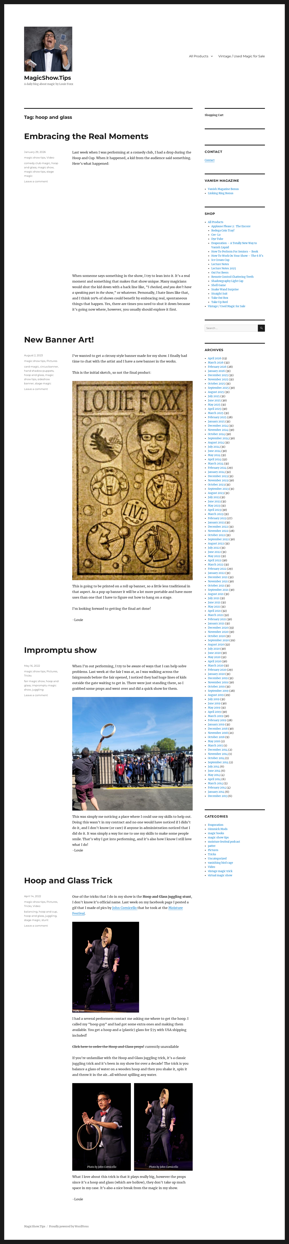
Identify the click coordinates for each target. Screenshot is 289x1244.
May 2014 (214, 775)
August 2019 (216, 695)
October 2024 (216, 434)
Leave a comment (36, 181)
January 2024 (216, 472)
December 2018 (218, 728)
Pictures (52, 360)
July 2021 (213, 598)
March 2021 (215, 615)
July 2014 (213, 766)
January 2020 (216, 674)
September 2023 (218, 489)
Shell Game (218, 285)
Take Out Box (219, 298)
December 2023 (218, 476)
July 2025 (214, 396)
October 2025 (216, 383)
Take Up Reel (219, 302)
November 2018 (218, 733)
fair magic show (34, 681)
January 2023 (216, 522)
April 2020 (214, 661)
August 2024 (216, 442)
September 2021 (218, 590)
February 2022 (217, 569)
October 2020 (216, 636)
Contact (210, 160)
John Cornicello (124, 908)
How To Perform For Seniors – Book (234, 251)
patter (212, 846)
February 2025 (217, 417)
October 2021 (216, 585)
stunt (45, 920)
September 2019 (218, 691)
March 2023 (215, 514)
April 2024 (214, 459)
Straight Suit (219, 293)
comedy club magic (37, 163)
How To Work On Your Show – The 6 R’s (237, 255)
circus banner (49, 366)
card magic (31, 366)
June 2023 (214, 501)
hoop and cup (48, 911)
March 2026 (216, 362)
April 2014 (214, 779)
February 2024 (217, 468)
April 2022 (214, 560)
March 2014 (215, 783)
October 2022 (216, 535)
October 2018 (216, 737)
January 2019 (216, 724)
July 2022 (214, 547)
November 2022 (218, 531)
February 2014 (217, 787)
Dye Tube (217, 239)
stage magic (43, 383)
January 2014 (216, 792)
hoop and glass (34, 375)
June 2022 (214, 552)
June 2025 (214, 400)
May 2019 (214, 707)
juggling (38, 689)
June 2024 (214, 451)
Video (50, 157)
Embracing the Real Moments (86, 136)
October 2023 (216, 484)
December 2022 (218, 526)
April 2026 (214, 358)
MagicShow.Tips (47, 77)
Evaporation (215, 825)
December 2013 (217, 796)
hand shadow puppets (39, 370)
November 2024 (218, 430)
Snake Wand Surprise (225, 289)
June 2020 (214, 653)
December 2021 (218, 577)
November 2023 (218, 480)
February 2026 (217, 367)
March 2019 (215, 716)
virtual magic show (220, 875)
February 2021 (217, 619)
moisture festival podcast (224, 841)
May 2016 (214, 741)
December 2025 (218, 375)
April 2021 (214, 611)
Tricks (28, 675)
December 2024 (218, 425)
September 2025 (218, 388)
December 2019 (218, 678)
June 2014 (214, 770)
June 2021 (214, 602)
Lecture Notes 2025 (223, 268)
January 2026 (216, 371)
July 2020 (214, 648)
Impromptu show (60, 650)
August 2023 (216, 493)
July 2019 (214, 699)
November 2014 (218, 754)
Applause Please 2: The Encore (230, 226)
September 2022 (218, 539)
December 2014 (218, 749)
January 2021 (216, 623)
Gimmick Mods (218, 829)
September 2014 (218, 762)
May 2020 (214, 657)
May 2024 (214, 455)
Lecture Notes (220, 264)
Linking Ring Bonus (220, 193)
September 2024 (218, 438)
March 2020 (215, 665)
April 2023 (214, 510)
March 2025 (215, 413)
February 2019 (217, 720)
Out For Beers (220, 272)
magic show (46, 167)
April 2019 (214, 712)
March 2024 (215, 463)
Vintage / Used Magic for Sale (241, 56)
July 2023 (214, 497)
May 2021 (214, 606)
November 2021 (218, 581)
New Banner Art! (59, 339)
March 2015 (215, 745)
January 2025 (216, 421)
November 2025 (218, 379)
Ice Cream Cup (220, 260)
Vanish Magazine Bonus (223, 189)
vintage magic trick (220, 871)
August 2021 (216, 594)
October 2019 (216, 686)
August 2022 (216, 543)
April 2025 (214, 409)
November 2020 (218, 632)
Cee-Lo (216, 234)
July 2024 (214, 446)
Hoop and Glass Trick (68, 880)
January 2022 (216, 573)
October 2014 (216, 758)
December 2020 (218, 627)
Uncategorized (217, 858)
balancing (31, 911)
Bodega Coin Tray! (223, 230)
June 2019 (214, 703)
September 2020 (218, 640)
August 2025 (216, 392)
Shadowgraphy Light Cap (227, 281)
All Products (198, 56)
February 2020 (217, 669)
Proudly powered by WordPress (69, 1226)
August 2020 (216, 644)
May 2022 (214, 556)
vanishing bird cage (220, 862)
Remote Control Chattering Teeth (232, 277)
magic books (216, 833)
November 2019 (218, 682)
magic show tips (34, 157)
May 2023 (214, 505)
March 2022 (215, 564)
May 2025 (214, 404)
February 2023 (217, 518)
